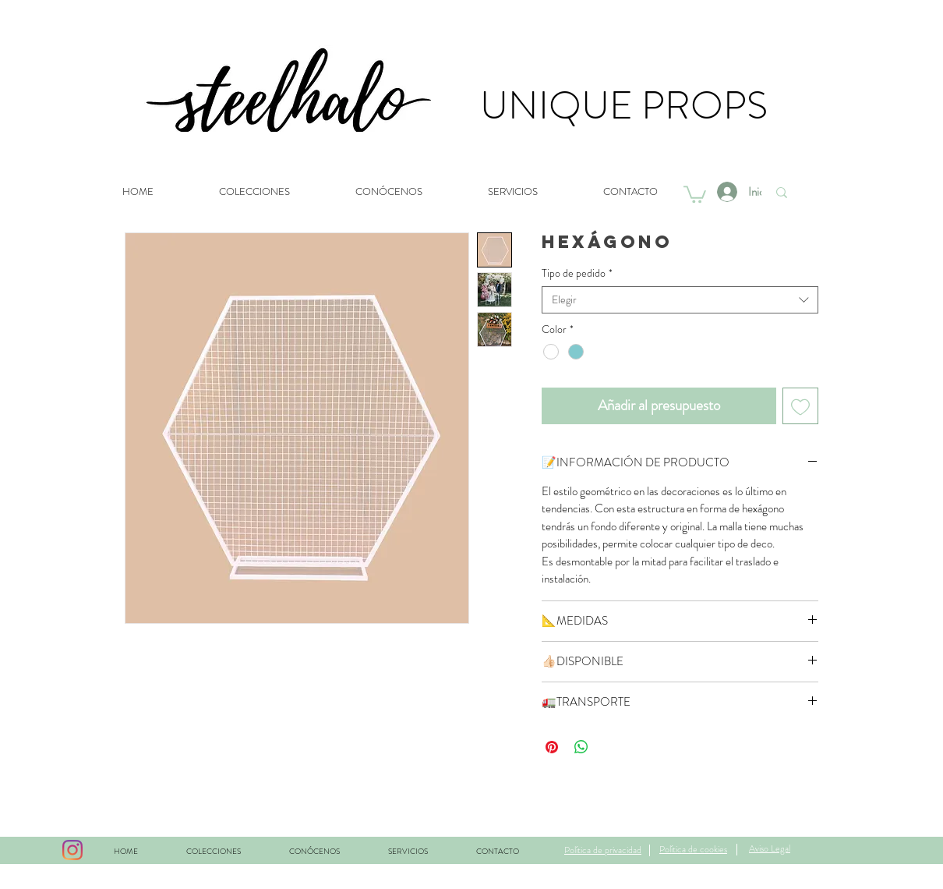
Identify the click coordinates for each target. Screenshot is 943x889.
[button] (694, 193)
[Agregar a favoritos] (800, 406)
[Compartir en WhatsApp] (581, 747)
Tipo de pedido (577, 273)
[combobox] (680, 299)
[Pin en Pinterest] (551, 747)
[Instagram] (72, 850)
